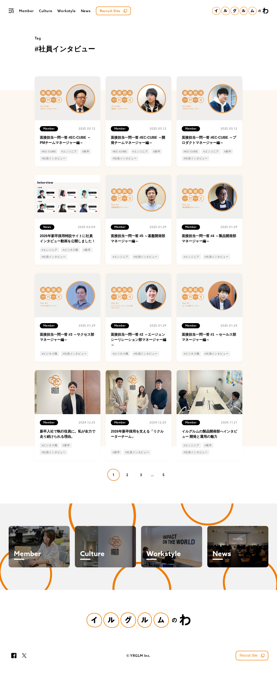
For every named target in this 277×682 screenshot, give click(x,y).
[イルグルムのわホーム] (240, 11)
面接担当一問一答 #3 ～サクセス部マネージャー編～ (67, 337)
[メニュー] (11, 11)
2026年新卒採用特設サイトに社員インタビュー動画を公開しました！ (67, 238)
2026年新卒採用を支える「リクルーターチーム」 (137, 434)
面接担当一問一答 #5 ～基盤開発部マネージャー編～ (138, 238)
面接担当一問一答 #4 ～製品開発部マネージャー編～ (209, 238)
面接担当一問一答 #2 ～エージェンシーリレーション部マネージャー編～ (138, 340)
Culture (45, 11)
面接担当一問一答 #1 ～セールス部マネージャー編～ (209, 337)
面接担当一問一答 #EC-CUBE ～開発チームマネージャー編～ (138, 140)
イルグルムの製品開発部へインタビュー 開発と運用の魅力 (209, 434)
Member (26, 11)
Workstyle (66, 11)
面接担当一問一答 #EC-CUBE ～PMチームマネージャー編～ (65, 140)
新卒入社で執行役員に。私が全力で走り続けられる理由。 (67, 434)
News (86, 11)
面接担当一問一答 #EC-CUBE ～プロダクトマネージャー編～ (209, 140)
